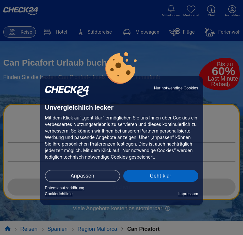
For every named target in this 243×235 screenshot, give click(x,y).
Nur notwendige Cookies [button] (176, 88)
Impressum (188, 194)
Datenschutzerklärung (64, 188)
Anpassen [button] (82, 176)
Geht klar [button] (161, 176)
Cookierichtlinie (59, 194)
